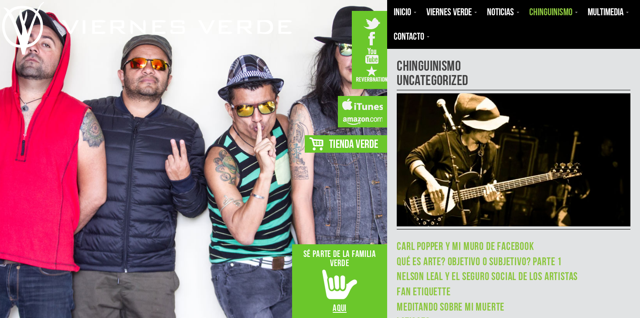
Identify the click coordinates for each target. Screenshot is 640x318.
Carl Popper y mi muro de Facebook (465, 246)
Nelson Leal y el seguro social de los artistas (487, 276)
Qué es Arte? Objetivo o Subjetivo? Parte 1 (479, 261)
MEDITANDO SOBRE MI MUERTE (450, 307)
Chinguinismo (429, 66)
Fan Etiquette (423, 291)
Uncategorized (432, 80)
